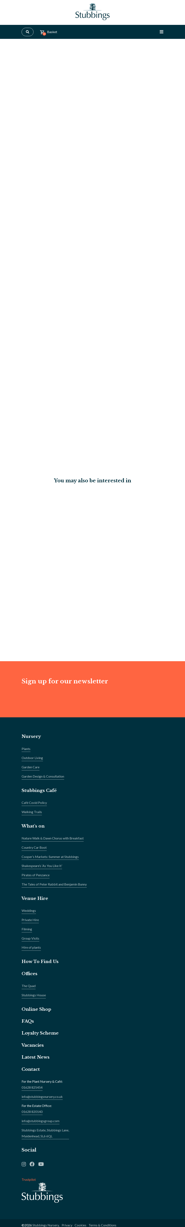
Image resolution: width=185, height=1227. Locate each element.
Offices (30, 977)
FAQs (28, 1024)
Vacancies (34, 1048)
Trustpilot (29, 1183)
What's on (34, 829)
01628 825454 (32, 1091)
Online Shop (37, 1012)
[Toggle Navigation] (161, 34)
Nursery (32, 740)
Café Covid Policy (34, 806)
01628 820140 (32, 1115)
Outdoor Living (32, 761)
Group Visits (30, 941)
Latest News (36, 1060)
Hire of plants (31, 951)
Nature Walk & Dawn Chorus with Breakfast (53, 842)
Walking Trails (32, 815)
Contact (31, 1072)
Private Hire (30, 923)
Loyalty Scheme (41, 1036)
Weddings (29, 914)
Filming (27, 932)
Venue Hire (36, 902)
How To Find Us (41, 965)
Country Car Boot (34, 851)
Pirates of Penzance (36, 878)
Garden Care (30, 770)
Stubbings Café (40, 794)
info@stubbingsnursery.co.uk (42, 1100)
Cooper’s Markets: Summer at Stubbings (50, 860)
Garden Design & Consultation (43, 780)
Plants (26, 752)
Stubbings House (34, 998)
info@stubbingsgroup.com (40, 1124)
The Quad (29, 989)
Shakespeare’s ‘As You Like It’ (42, 869)
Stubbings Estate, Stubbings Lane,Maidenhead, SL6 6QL (45, 1136)
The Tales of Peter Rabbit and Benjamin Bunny (54, 888)
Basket (48, 35)
